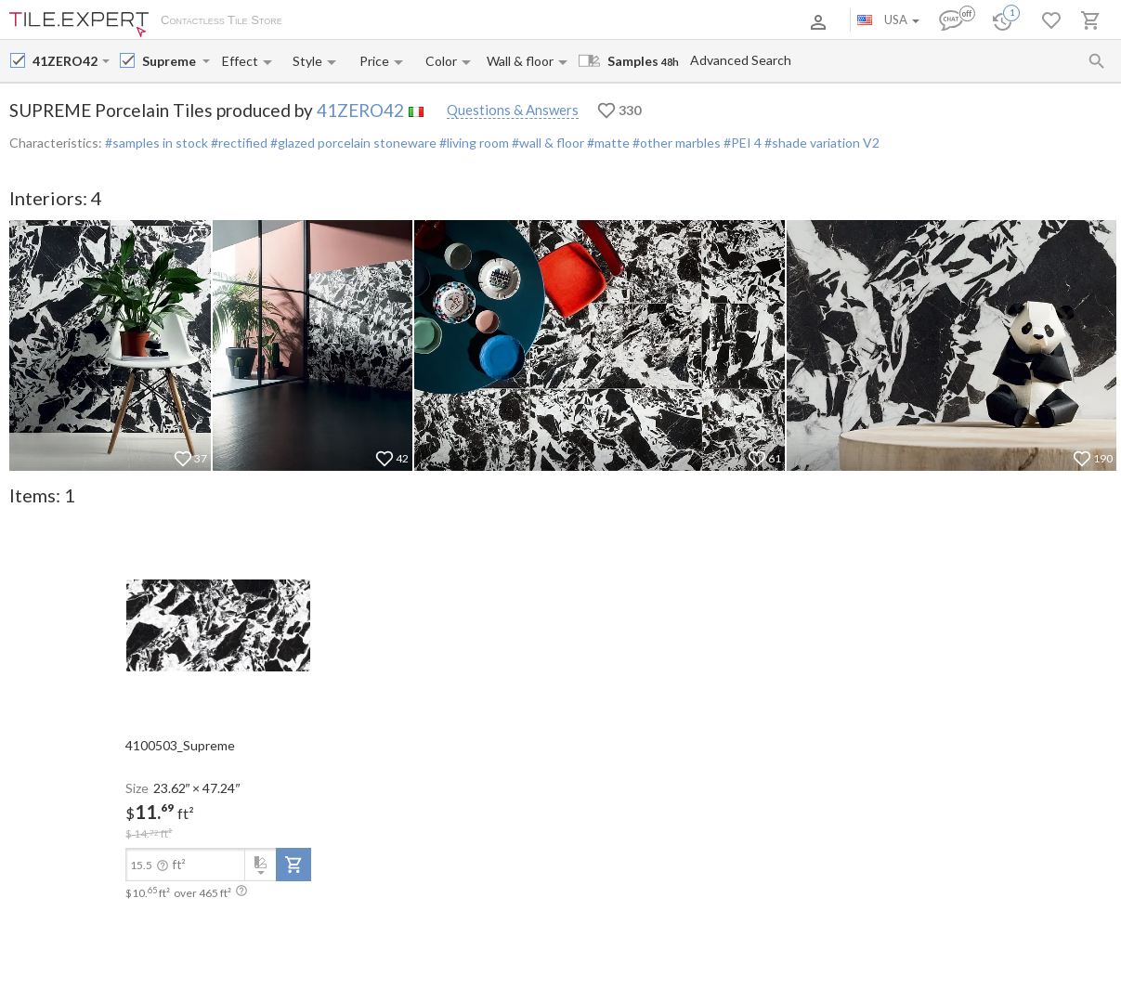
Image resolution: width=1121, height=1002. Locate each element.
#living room (473, 142)
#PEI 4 (742, 142)
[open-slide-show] (218, 624)
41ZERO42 (360, 110)
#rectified (237, 142)
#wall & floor (546, 142)
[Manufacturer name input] (65, 61)
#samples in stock (156, 142)
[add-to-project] (293, 864)
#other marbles (675, 142)
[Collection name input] (170, 61)
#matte (607, 142)
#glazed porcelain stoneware (352, 142)
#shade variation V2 (822, 142)
